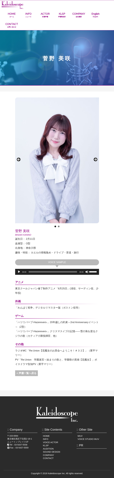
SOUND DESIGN (51, 452)
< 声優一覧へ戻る (27, 373)
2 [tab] (59, 226)
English (95, 15)
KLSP (62, 15)
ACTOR (45, 15)
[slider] (53, 272)
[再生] (19, 271)
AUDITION (48, 448)
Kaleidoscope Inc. (56, 473)
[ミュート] (86, 271)
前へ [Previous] (19, 159)
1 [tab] (55, 226)
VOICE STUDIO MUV (88, 439)
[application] (57, 272)
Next (95, 159)
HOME (12, 15)
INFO (28, 15)
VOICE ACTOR (50, 442)
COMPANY (79, 15)
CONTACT (12, 25)
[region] (57, 160)
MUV (80, 436)
